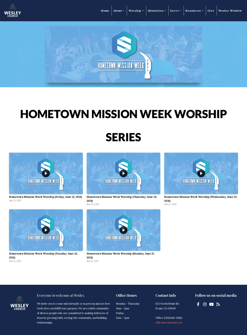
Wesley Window (230, 10)
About (119, 10)
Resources (194, 10)
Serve (175, 10)
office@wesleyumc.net (168, 322)
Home (105, 10)
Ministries (157, 10)
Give (210, 10)
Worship (136, 10)
